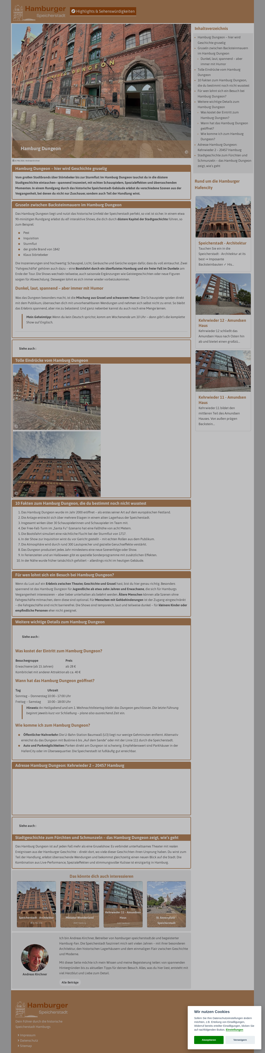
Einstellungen (234, 1029)
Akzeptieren (209, 1039)
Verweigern (240, 1039)
